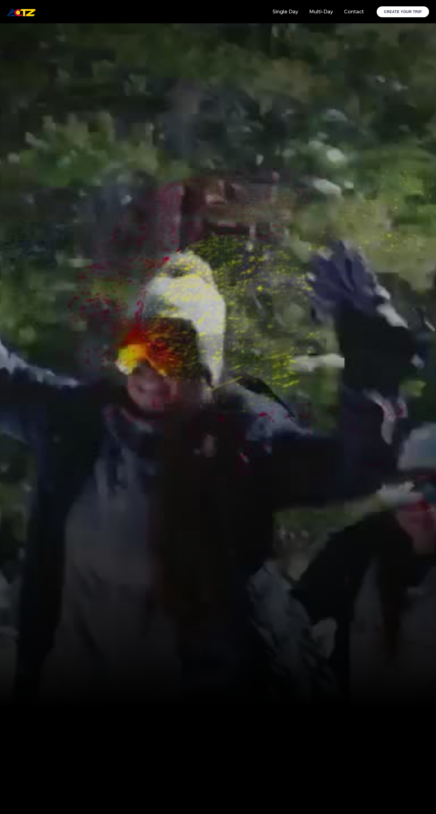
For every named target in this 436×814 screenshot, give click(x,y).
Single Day (285, 12)
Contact (354, 12)
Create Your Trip (403, 12)
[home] (21, 11)
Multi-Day (321, 12)
